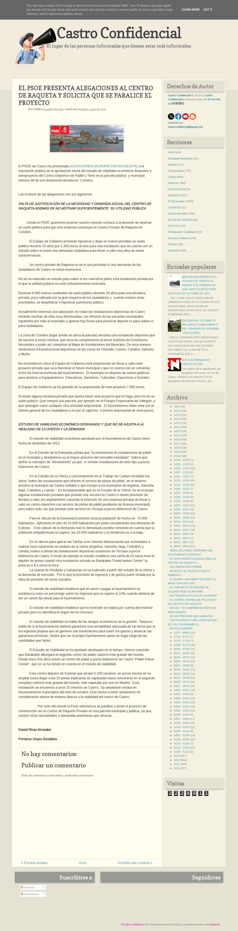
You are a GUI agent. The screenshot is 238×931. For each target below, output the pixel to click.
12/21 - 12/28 (181, 464)
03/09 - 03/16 (181, 714)
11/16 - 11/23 (181, 484)
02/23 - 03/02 (181, 722)
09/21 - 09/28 (181, 517)
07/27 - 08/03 (181, 632)
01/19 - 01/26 (181, 743)
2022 (177, 423)
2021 (177, 427)
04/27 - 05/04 (181, 686)
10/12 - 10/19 (181, 505)
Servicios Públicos (178, 238)
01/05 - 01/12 (181, 751)
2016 (177, 447)
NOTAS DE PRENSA (180, 219)
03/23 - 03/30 (181, 706)
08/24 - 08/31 (181, 533)
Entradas (27, 887)
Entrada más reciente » (135, 862)
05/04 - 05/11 (181, 681)
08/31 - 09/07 (181, 529)
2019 (177, 435)
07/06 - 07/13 (181, 644)
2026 (177, 406)
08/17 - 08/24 (181, 538)
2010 (177, 768)
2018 (177, 439)
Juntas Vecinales (178, 213)
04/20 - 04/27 (181, 690)
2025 (177, 410)
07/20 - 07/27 (181, 636)
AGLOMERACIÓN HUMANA (186, 566)
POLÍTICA (174, 225)
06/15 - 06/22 (181, 657)
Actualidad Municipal (53, 109)
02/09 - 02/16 (181, 731)
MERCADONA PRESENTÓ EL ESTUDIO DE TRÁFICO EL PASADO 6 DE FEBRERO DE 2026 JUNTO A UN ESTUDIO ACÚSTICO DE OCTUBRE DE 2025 (192, 285)
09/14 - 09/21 (181, 521)
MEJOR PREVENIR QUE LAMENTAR (191, 616)
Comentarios (29, 894)
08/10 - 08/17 (181, 542)
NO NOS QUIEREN (181, 628)
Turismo (172, 244)
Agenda (172, 164)
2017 (177, 443)
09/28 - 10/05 (181, 513)
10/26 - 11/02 (181, 497)
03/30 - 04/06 (181, 702)
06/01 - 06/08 (181, 665)
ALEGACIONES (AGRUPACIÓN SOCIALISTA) (104, 166)
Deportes (173, 182)
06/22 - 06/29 (181, 653)
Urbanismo (174, 250)
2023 (177, 418)
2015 (177, 451)
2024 (177, 414)
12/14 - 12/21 (181, 468)
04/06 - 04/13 (181, 698)
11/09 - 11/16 (181, 488)
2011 (176, 764)
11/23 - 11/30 (181, 480)
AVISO (171, 152)
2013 (177, 755)
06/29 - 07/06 (181, 649)
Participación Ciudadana (182, 231)
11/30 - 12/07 (181, 476)
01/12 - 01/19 (181, 747)
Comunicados (176, 170)
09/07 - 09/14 (181, 525)
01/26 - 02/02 (181, 739)
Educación (174, 195)
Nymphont (214, 924)
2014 (177, 455)
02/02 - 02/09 (181, 735)
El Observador (176, 201)
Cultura (172, 176)
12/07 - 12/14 (181, 472)
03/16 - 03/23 (181, 710)
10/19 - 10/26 (181, 501)
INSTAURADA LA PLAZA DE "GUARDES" (193, 595)
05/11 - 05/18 (181, 677)
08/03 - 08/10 (181, 546)
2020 (177, 431)
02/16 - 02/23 (181, 727)
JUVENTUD (175, 207)
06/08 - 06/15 (181, 661)
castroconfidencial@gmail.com (185, 127)
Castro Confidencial (119, 32)
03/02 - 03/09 (181, 718)
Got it (207, 9)
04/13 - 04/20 (181, 694)
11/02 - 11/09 (181, 492)
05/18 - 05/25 (181, 673)
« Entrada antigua (34, 862)
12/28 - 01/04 (181, 460)
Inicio (83, 862)
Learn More (191, 9)
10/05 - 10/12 (181, 509)
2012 (177, 760)
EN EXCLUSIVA (177, 189)
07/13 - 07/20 (181, 640)
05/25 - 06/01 (181, 669)
